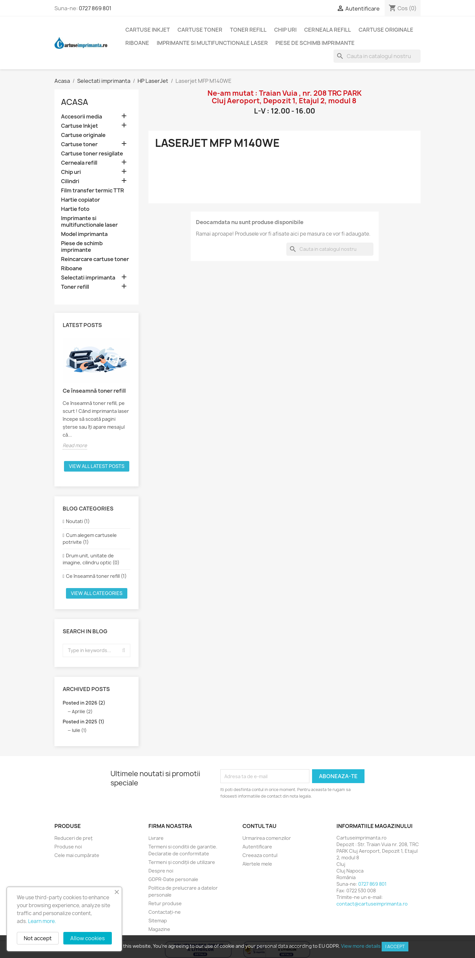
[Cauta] (377, 56)
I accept (395, 946)
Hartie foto (75, 209)
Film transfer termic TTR (92, 190)
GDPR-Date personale (173, 879)
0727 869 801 (95, 8)
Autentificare (257, 846)
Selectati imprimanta (88, 277)
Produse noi (68, 846)
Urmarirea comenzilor (266, 838)
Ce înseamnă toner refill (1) (96, 576)
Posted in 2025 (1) (83, 721)
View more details (361, 946)
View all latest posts (96, 466)
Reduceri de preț (73, 838)
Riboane (137, 43)
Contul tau (259, 826)
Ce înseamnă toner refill (94, 390)
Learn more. (42, 921)
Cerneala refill (327, 29)
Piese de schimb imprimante (315, 43)
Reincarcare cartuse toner (95, 259)
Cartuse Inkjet (147, 29)
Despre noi (160, 871)
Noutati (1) (78, 521)
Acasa (74, 102)
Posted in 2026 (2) (84, 703)
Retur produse (165, 903)
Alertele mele (257, 864)
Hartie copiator (80, 199)
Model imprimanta (84, 234)
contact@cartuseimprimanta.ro (372, 904)
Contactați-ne (164, 912)
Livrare (156, 838)
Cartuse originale (386, 29)
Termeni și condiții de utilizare (181, 862)
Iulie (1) (79, 730)
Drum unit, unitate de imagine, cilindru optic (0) (91, 559)
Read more (75, 445)
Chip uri (285, 29)
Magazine (159, 929)
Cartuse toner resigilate (92, 153)
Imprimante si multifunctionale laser (212, 43)
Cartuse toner (199, 29)
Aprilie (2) (82, 711)
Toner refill (248, 29)
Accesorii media (81, 116)
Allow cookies (87, 938)
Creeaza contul (259, 855)
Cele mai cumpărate (76, 855)
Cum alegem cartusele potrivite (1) (90, 538)
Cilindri (70, 181)
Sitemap (157, 920)
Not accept (38, 938)
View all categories (96, 593)
